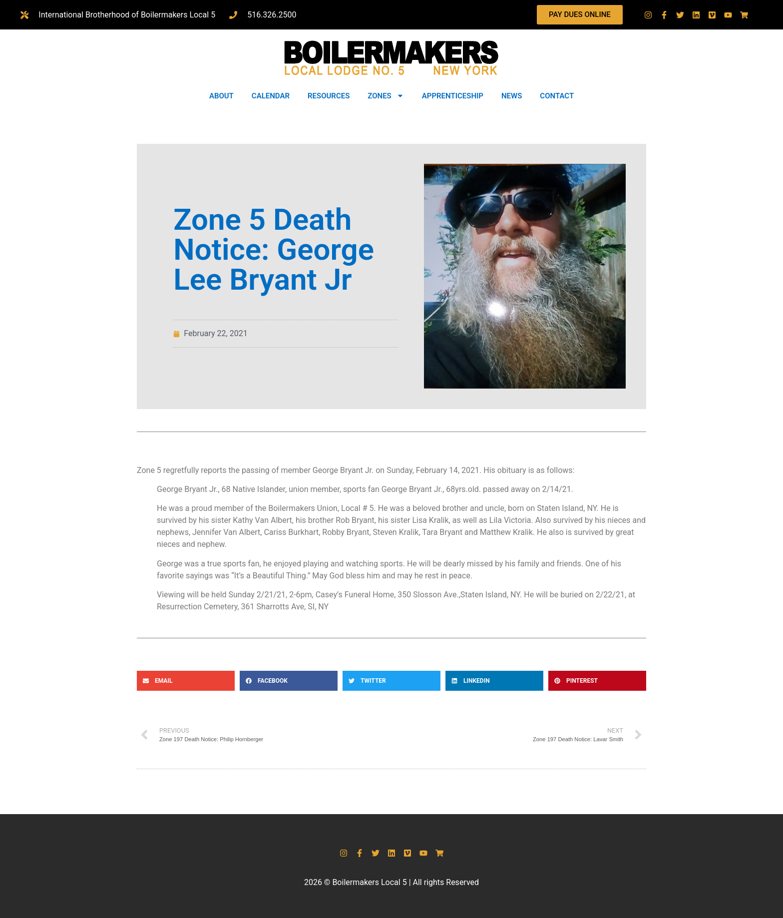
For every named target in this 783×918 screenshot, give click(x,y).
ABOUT (221, 95)
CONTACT (557, 95)
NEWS (511, 95)
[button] (186, 681)
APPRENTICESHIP (452, 95)
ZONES (385, 95)
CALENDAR (271, 95)
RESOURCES (329, 95)
